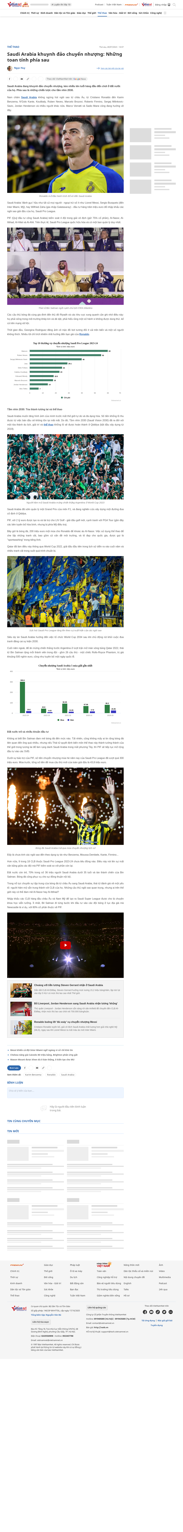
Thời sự (35, 13)
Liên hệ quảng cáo (97, 1307)
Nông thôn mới (131, 1265)
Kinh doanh (47, 13)
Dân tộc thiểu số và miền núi (138, 1271)
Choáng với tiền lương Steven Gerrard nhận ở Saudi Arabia (68, 985)
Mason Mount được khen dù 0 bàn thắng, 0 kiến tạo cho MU (42, 1059)
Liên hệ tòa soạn (40, 1321)
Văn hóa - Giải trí (117, 13)
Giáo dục (81, 13)
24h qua (163, 1289)
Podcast (99, 4)
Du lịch (73, 1277)
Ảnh (161, 1265)
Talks (126, 1289)
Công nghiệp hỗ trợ (107, 1277)
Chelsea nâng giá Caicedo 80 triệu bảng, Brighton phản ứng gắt (44, 1054)
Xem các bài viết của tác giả (112, 68)
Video (162, 1271)
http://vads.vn (101, 1327)
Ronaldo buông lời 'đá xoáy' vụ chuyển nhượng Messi (65, 1022)
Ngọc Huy (19, 67)
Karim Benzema (33, 1074)
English (127, 1283)
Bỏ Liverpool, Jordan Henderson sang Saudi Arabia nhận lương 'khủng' (76, 1003)
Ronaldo (51, 1074)
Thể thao (102, 13)
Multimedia (165, 1277)
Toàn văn (101, 1271)
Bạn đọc (74, 1289)
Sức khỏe (144, 13)
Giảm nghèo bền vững (108, 1295)
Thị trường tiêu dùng (108, 1289)
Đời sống (132, 13)
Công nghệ (156, 13)
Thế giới (92, 13)
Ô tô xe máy (76, 1271)
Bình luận (14, 1068)
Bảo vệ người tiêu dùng (109, 1283)
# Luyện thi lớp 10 (61, 4)
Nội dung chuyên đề (134, 1277)
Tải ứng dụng (148, 1320)
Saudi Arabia (67, 1074)
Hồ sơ (127, 1295)
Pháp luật (75, 1265)
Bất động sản (77, 1283)
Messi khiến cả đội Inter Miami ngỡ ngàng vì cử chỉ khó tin (41, 1050)
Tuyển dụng (157, 1325)
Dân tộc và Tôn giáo (64, 13)
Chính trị (24, 13)
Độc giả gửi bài (165, 1320)
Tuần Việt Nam (114, 4)
